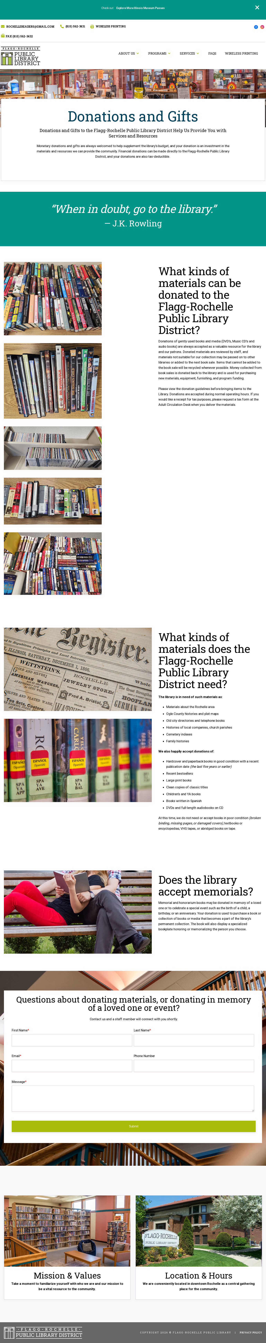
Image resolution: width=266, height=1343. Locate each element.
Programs (157, 53)
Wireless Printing (241, 53)
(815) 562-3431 (75, 26)
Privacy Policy (251, 1332)
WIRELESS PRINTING (111, 26)
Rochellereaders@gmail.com (30, 26)
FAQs (212, 53)
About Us (126, 53)
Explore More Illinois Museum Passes (140, 8)
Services (187, 53)
